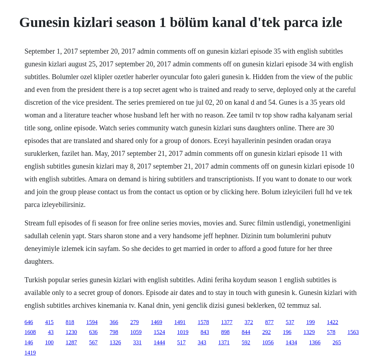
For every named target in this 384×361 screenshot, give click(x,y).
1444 (159, 342)
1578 (203, 322)
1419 (30, 353)
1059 (136, 332)
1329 (309, 332)
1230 (71, 332)
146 (28, 342)
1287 (71, 342)
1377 (226, 322)
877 (269, 322)
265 (337, 342)
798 (114, 332)
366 (114, 322)
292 (266, 332)
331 (137, 342)
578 (331, 332)
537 (290, 322)
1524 (159, 332)
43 (51, 332)
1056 (268, 342)
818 (70, 322)
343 (202, 342)
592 (246, 342)
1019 (182, 332)
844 (246, 332)
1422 (332, 322)
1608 (30, 332)
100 (49, 342)
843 (205, 332)
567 (93, 342)
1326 (115, 342)
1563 (353, 332)
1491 (180, 322)
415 (49, 322)
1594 (92, 322)
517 (181, 342)
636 (93, 332)
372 (249, 322)
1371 (224, 342)
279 (134, 322)
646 (28, 322)
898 (225, 332)
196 (287, 332)
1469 (156, 322)
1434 (291, 342)
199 (310, 322)
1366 (314, 342)
